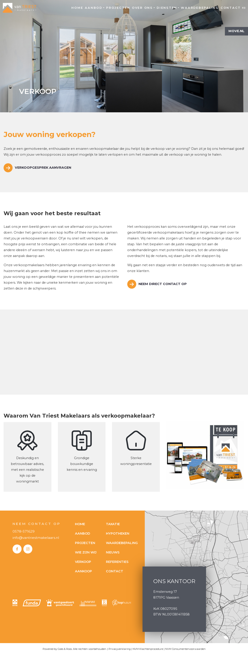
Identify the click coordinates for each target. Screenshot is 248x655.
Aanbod (93, 7)
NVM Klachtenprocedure (148, 649)
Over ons (142, 7)
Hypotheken (117, 533)
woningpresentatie (136, 464)
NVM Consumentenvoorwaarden (185, 649)
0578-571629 (24, 531)
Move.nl (236, 31)
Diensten (167, 7)
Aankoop (83, 571)
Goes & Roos (65, 649)
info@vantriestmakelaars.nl (36, 538)
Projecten (118, 7)
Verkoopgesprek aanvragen (43, 168)
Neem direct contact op (162, 284)
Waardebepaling (200, 7)
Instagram (244, 7)
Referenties (117, 562)
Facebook (243, 7)
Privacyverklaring (120, 649)
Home (77, 7)
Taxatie (113, 524)
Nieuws (112, 552)
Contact (231, 7)
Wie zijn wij (86, 552)
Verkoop (83, 562)
